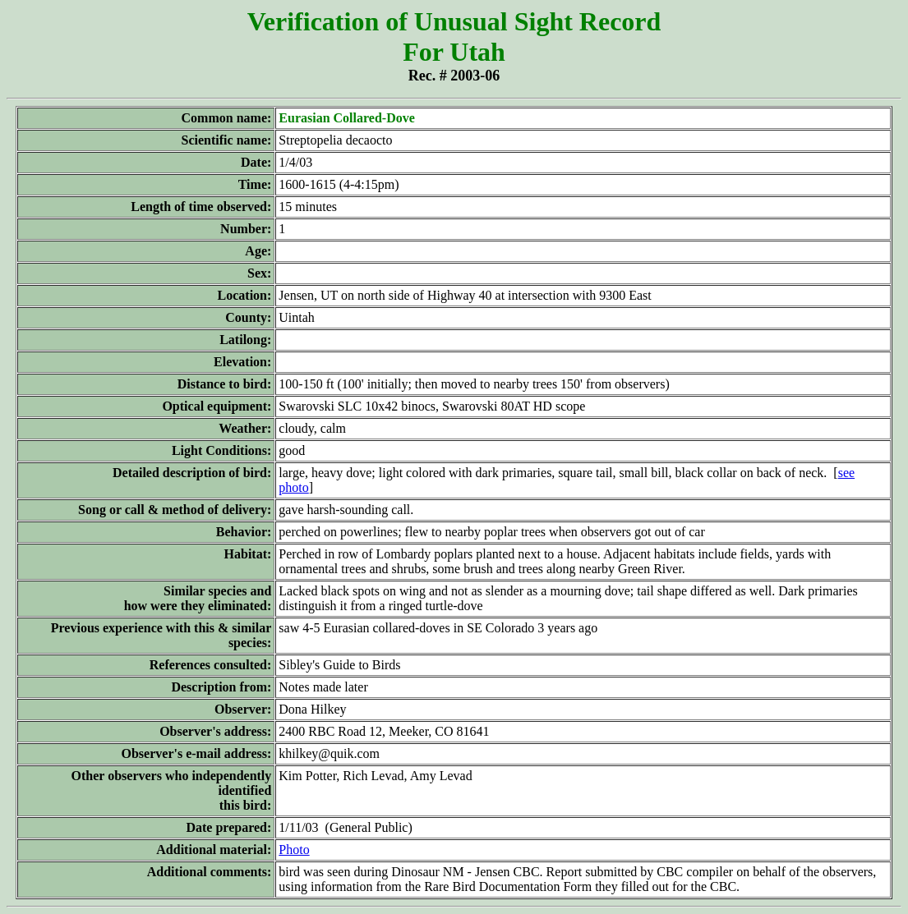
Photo (294, 850)
